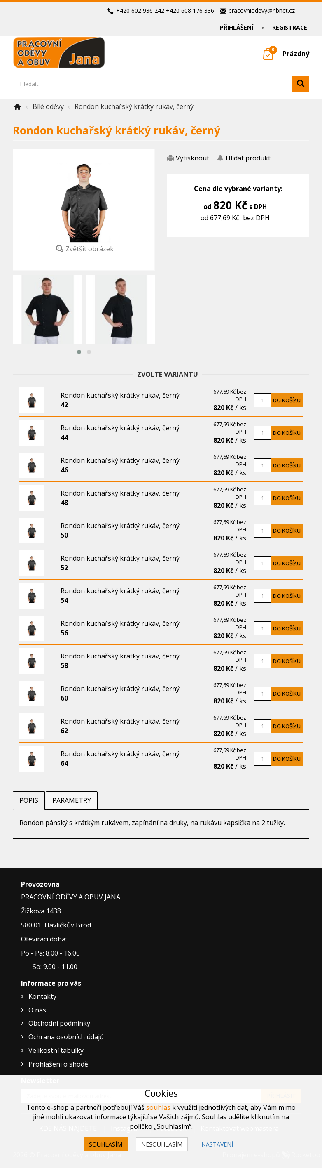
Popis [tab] (28, 800)
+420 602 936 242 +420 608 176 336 (165, 10)
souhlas (158, 1107)
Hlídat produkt (248, 158)
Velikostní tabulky (56, 1050)
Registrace (289, 28)
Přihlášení (236, 28)
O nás (37, 1010)
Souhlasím (105, 1144)
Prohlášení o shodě (58, 1064)
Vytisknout (192, 158)
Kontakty (42, 996)
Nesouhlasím (161, 1144)
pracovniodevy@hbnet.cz (262, 10)
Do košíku (287, 400)
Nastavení (217, 1144)
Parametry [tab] (71, 800)
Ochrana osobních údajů (66, 1036)
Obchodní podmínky (59, 1023)
